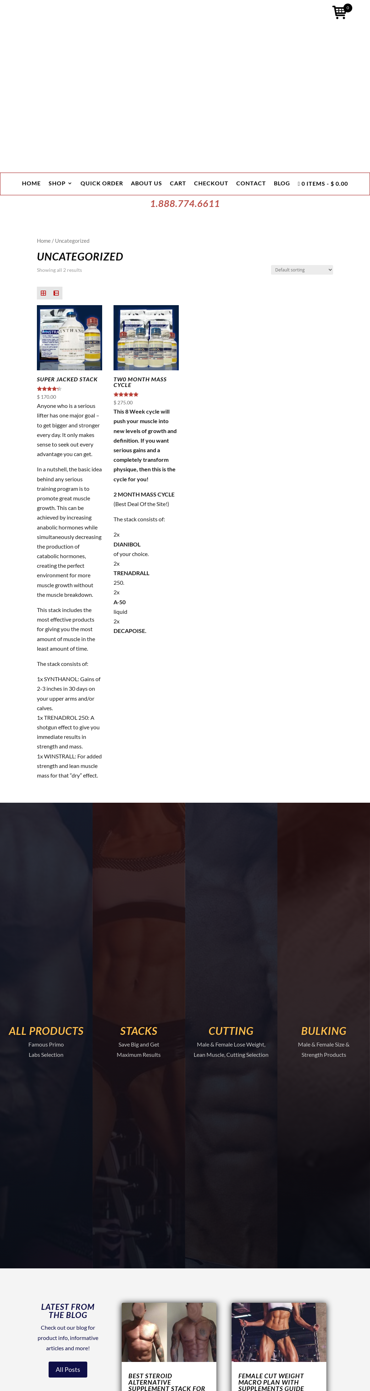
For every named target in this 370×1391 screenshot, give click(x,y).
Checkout (211, 183)
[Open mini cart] (340, 14)
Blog (282, 183)
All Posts (68, 1369)
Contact (251, 183)
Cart (178, 183)
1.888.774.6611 (185, 203)
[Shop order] (302, 270)
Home (31, 183)
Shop (57, 183)
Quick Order (102, 183)
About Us (146, 183)
